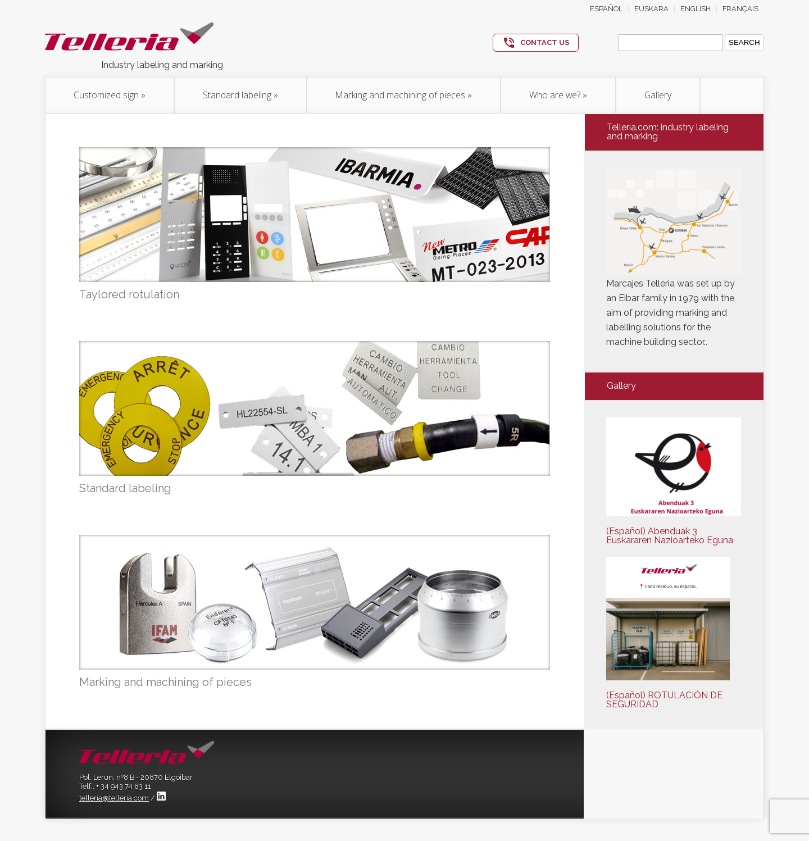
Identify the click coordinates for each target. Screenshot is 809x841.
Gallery (657, 95)
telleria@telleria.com (114, 798)
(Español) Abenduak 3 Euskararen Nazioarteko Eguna (669, 535)
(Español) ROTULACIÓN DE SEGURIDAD (664, 700)
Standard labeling (240, 95)
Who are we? (558, 95)
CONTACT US (544, 42)
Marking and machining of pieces (403, 95)
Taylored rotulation (129, 294)
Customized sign (110, 95)
